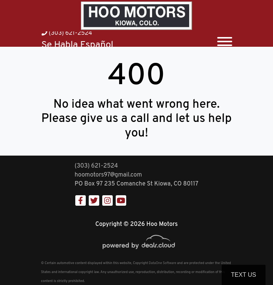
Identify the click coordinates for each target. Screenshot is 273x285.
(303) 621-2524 (67, 33)
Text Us (243, 275)
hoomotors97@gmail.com (108, 175)
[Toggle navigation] (225, 39)
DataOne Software (162, 263)
